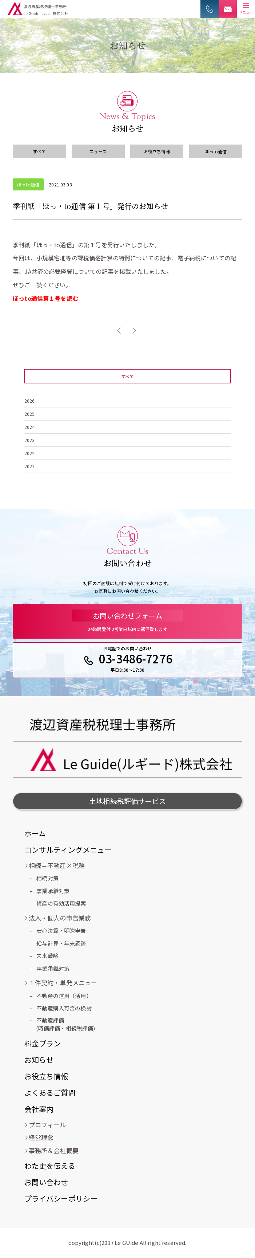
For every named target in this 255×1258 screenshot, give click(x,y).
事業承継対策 (52, 891)
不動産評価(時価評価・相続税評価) (65, 1024)
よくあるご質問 (50, 1092)
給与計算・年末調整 (61, 943)
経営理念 (41, 1137)
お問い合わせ (46, 1182)
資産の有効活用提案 (61, 903)
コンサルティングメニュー (68, 849)
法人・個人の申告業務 (60, 917)
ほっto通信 (215, 151)
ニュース (98, 151)
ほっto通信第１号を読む (45, 298)
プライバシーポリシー (61, 1198)
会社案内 (39, 1109)
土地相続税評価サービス (127, 801)
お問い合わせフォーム (127, 615)
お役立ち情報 (157, 151)
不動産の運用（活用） (64, 995)
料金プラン (42, 1043)
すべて (39, 151)
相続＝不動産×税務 (57, 865)
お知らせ (39, 1059)
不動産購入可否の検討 (64, 1008)
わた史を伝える (49, 1165)
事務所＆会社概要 (54, 1150)
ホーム (35, 833)
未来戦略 (47, 955)
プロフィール (47, 1124)
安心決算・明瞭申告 (61, 930)
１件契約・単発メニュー (63, 982)
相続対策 (47, 878)
